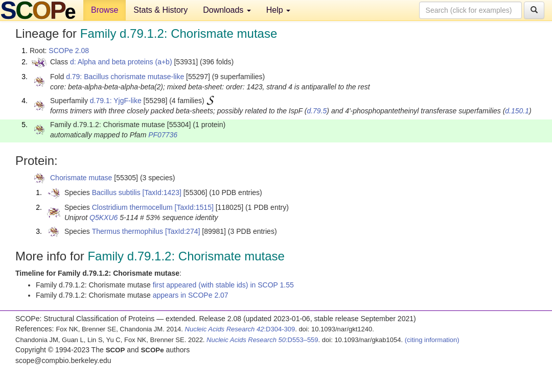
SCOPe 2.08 (69, 50)
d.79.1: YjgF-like (116, 100)
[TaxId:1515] (194, 207)
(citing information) (432, 340)
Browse (104, 10)
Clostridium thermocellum (132, 207)
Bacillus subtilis (116, 192)
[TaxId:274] (182, 231)
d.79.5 (317, 111)
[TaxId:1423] (162, 192)
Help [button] (278, 10)
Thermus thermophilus (127, 231)
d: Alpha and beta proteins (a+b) (121, 62)
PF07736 (162, 135)
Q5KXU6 (103, 217)
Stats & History (160, 10)
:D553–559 (262, 340)
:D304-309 (240, 329)
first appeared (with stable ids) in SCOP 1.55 (223, 285)
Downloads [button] (227, 10)
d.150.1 (517, 111)
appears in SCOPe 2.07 (190, 295)
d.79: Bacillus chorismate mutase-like (125, 77)
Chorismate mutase (81, 178)
